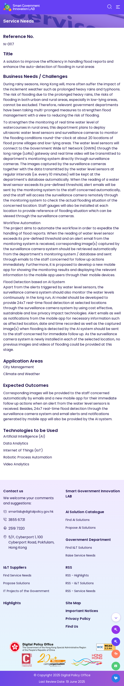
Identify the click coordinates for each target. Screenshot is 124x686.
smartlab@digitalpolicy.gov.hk (30, 511)
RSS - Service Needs (80, 591)
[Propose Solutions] (115, 641)
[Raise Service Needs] (115, 654)
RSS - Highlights (77, 575)
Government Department (88, 539)
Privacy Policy (78, 618)
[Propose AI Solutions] (115, 629)
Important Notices (82, 610)
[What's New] (115, 678)
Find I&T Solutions (79, 547)
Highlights (12, 603)
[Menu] (118, 7)
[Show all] (116, 617)
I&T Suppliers (14, 567)
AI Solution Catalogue (85, 511)
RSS (69, 567)
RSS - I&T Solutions (80, 583)
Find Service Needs (17, 575)
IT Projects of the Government (26, 591)
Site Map (73, 603)
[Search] (109, 6)
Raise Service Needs (80, 555)
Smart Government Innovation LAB (93, 494)
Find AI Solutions (78, 520)
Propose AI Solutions (81, 527)
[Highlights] (115, 666)
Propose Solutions (16, 583)
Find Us (72, 626)
